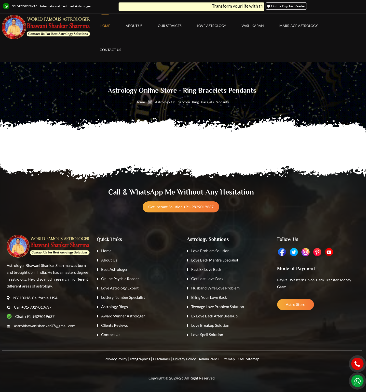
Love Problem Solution (210, 250)
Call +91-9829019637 (33, 307)
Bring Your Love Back (209, 297)
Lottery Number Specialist (123, 297)
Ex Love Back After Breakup (214, 316)
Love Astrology (211, 26)
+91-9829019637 (20, 6)
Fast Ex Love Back (206, 269)
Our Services (169, 26)
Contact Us (110, 50)
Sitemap (228, 359)
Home (105, 26)
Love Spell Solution (207, 334)
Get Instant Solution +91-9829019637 (181, 206)
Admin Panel (209, 359)
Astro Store (295, 304)
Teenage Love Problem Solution (217, 306)
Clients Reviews (114, 325)
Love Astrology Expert (120, 288)
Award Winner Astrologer (123, 316)
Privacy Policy (116, 359)
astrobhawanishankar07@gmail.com (44, 325)
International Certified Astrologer (65, 6)
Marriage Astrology (298, 26)
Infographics (140, 359)
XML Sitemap (248, 359)
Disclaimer (161, 359)
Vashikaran (253, 26)
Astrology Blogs (114, 306)
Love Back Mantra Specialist (214, 260)
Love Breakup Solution (210, 325)
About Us (134, 26)
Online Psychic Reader (120, 278)
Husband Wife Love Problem (215, 288)
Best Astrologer (114, 269)
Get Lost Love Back (207, 278)
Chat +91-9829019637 (34, 316)
